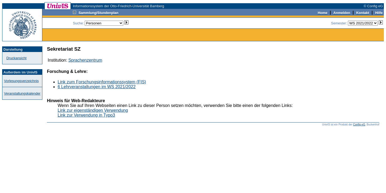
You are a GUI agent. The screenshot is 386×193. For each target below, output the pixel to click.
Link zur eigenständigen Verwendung (93, 110)
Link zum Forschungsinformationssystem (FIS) (102, 82)
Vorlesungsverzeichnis (21, 81)
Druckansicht (16, 58)
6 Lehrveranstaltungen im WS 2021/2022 (97, 86)
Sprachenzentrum (85, 60)
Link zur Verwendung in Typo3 (86, 115)
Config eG (359, 124)
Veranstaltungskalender (22, 93)
